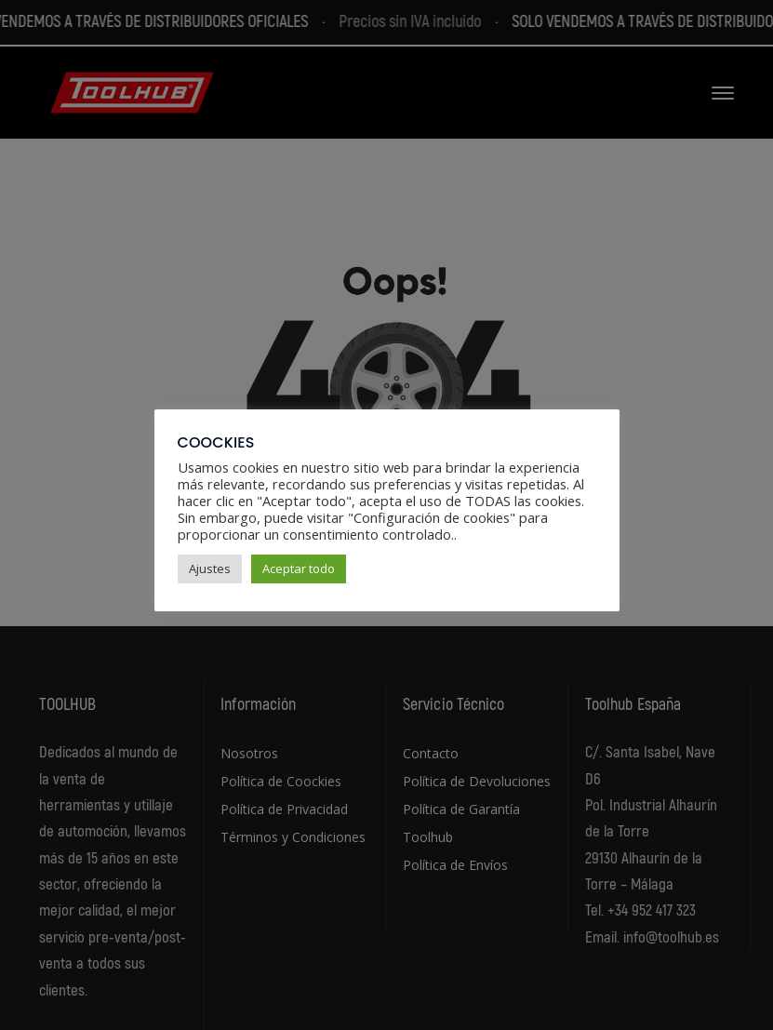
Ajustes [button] (210, 568)
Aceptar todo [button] (298, 568)
